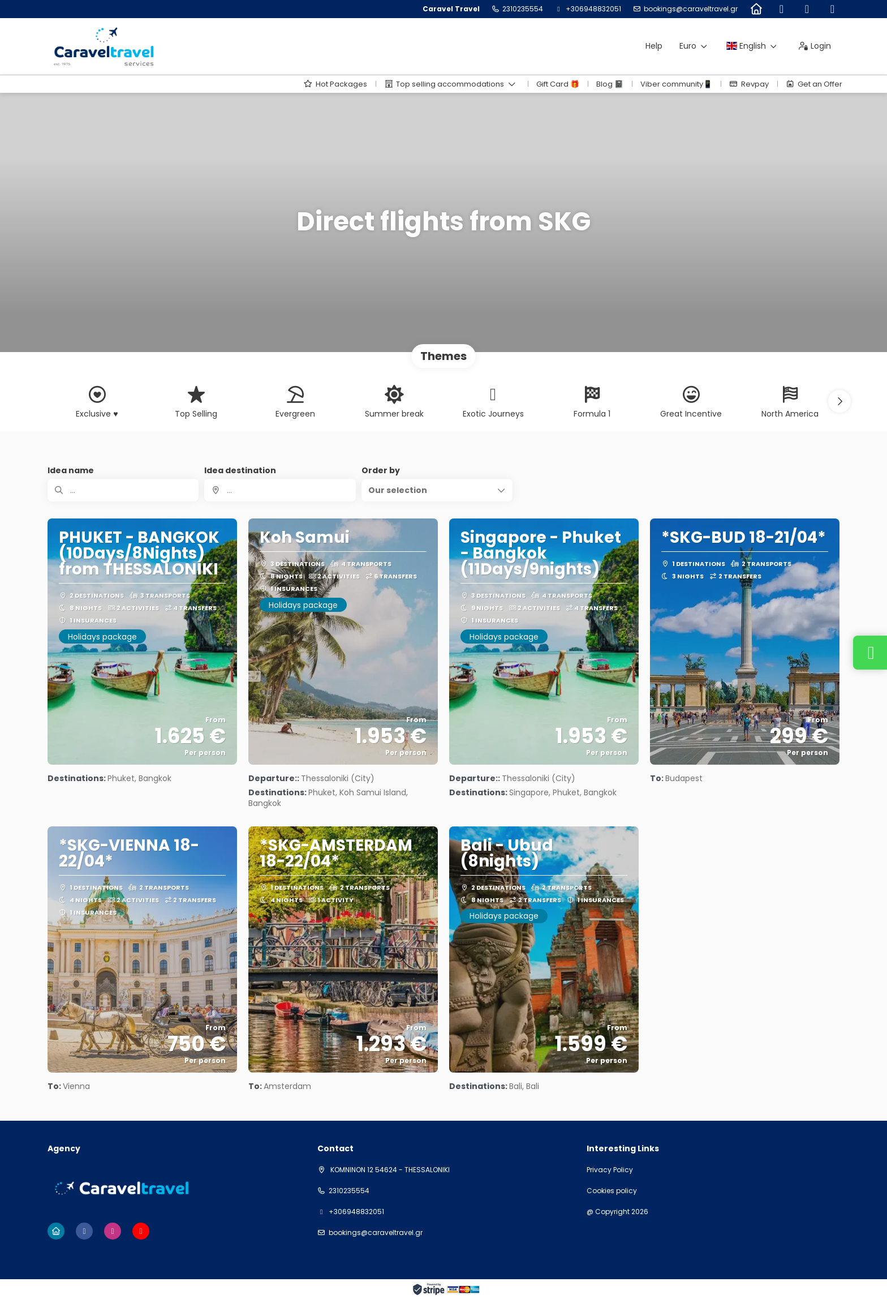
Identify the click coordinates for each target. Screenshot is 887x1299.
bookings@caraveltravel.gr (691, 9)
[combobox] (279, 490)
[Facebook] (781, 9)
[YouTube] (832, 9)
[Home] (756, 9)
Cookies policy (612, 1190)
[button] (839, 401)
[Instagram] (807, 9)
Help (653, 46)
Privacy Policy (610, 1169)
